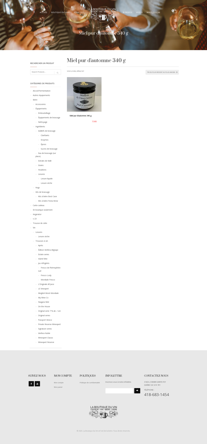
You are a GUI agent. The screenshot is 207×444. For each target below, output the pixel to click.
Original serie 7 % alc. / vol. (49, 311)
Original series (44, 315)
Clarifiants (45, 135)
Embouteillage (44, 113)
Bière (35, 99)
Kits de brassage (43, 192)
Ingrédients (40, 126)
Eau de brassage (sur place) (46, 155)
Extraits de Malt (44, 161)
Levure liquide (47, 178)
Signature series (45, 328)
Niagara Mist (43, 302)
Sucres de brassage (49, 149)
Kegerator (37, 214)
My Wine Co (43, 297)
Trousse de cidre (40, 223)
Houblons (42, 169)
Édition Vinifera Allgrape (48, 250)
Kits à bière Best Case (47, 196)
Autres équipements (41, 95)
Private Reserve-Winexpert (49, 324)
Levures (41, 174)
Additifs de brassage (46, 131)
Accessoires (41, 104)
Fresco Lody (46, 275)
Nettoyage (42, 122)
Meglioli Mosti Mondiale (48, 293)
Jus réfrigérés (43, 263)
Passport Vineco (45, 320)
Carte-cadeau (38, 205)
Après (40, 245)
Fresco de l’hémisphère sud (49, 269)
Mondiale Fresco (48, 279)
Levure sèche (46, 183)
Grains (41, 165)
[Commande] (162, 72)
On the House (44, 306)
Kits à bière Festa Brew (48, 201)
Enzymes (44, 140)
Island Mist (42, 258)
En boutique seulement (43, 210)
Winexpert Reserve (46, 342)
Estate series (43, 254)
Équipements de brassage (49, 117)
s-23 (35, 218)
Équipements (41, 108)
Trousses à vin (42, 241)
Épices (43, 144)
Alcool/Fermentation (41, 91)
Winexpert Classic (45, 337)
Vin (34, 227)
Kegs (38, 187)
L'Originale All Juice (46, 284)
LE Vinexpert (43, 288)
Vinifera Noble (44, 333)
